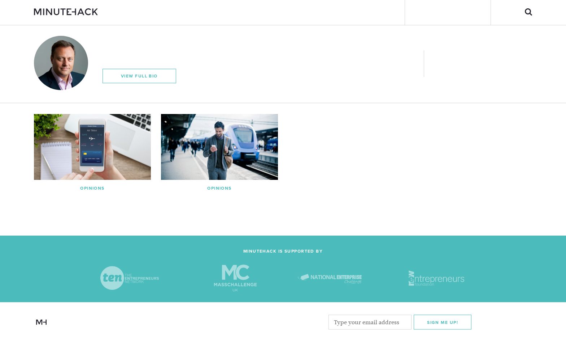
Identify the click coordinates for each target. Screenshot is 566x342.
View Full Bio (139, 76)
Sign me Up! (442, 322)
